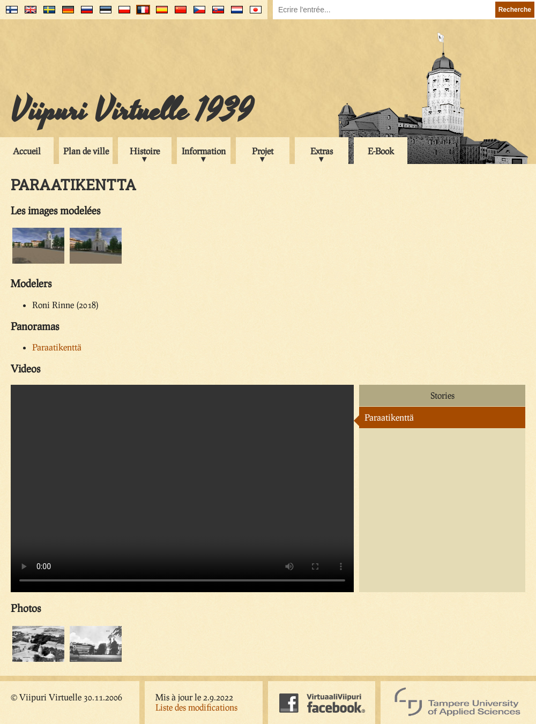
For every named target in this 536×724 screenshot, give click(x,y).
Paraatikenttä (56, 347)
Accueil (27, 151)
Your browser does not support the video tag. (182, 488)
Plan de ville (86, 151)
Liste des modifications (196, 707)
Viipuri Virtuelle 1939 (132, 111)
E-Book (381, 151)
